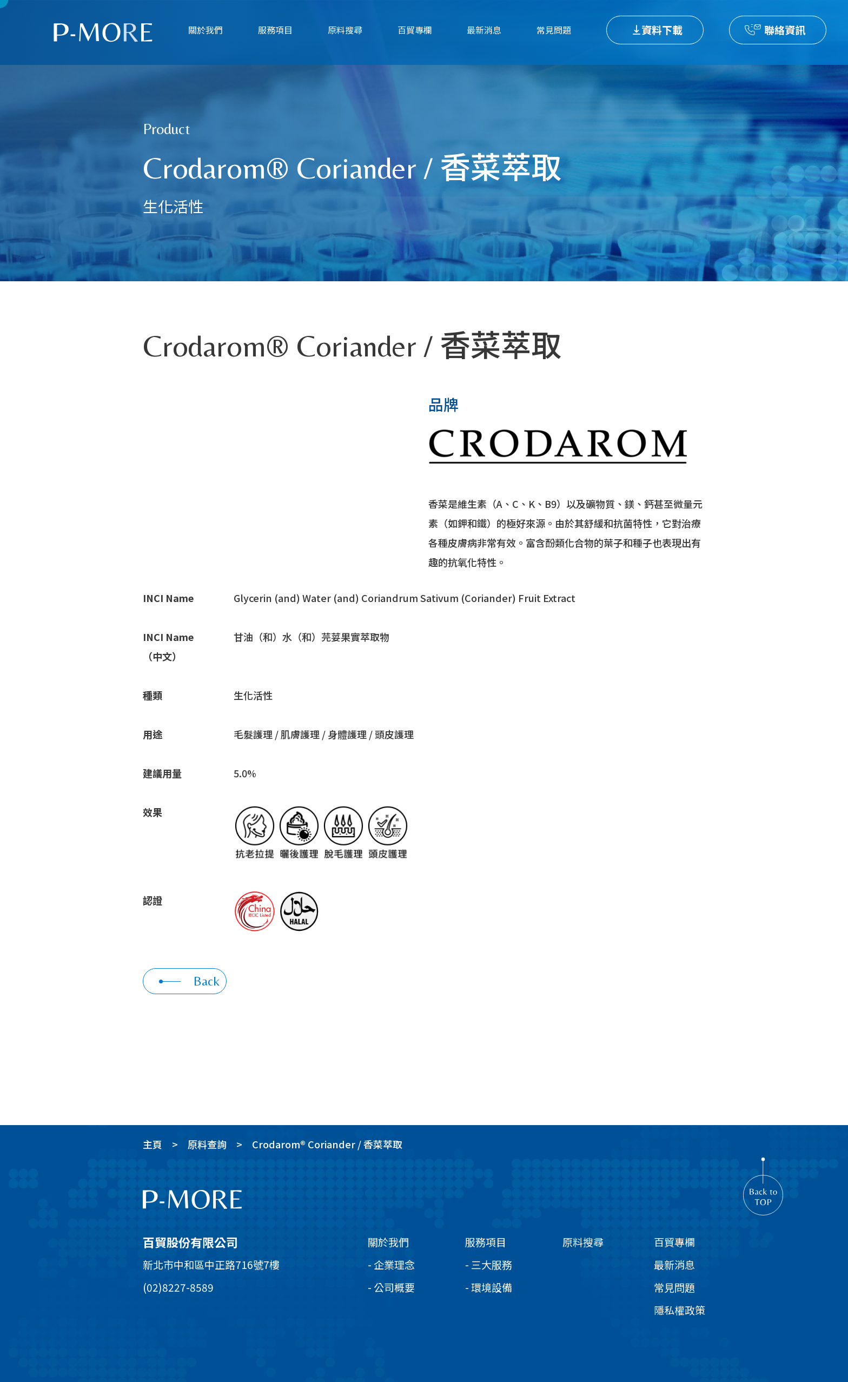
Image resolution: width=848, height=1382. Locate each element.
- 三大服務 (488, 1264)
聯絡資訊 (784, 29)
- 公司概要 (391, 1287)
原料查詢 (207, 1144)
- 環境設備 (488, 1287)
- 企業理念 (391, 1264)
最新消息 (484, 29)
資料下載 (662, 29)
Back (189, 981)
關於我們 (205, 29)
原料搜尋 (345, 29)
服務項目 (275, 29)
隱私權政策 (679, 1309)
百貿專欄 (415, 29)
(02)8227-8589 (178, 1287)
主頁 (152, 1144)
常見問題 (553, 29)
